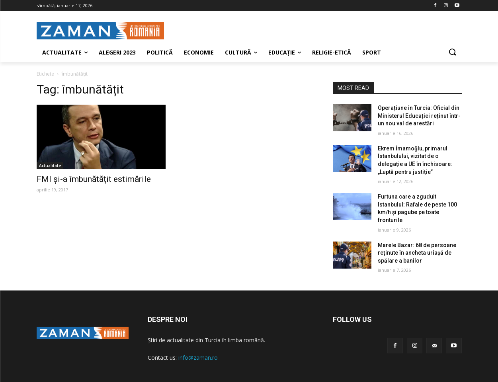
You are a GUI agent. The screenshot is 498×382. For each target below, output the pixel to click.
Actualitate (50, 165)
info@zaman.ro (198, 357)
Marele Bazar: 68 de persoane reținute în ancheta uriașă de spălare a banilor (417, 253)
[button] (452, 52)
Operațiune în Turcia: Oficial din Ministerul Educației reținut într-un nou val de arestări (419, 116)
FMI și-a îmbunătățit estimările (94, 179)
